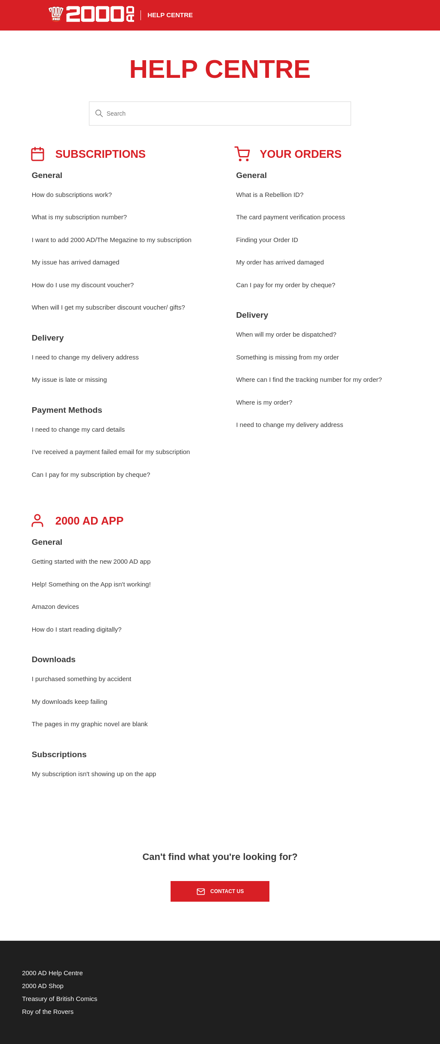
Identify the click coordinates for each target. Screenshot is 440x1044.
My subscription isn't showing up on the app (94, 773)
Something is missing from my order (287, 357)
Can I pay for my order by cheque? (286, 285)
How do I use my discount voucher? (83, 285)
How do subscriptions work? (72, 194)
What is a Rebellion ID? (270, 194)
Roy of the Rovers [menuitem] (47, 1011)
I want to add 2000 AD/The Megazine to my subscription (112, 239)
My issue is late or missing (69, 379)
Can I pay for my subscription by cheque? (91, 474)
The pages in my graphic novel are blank (90, 724)
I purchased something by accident (81, 678)
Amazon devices (55, 606)
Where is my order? (264, 402)
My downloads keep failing (69, 701)
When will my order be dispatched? (286, 334)
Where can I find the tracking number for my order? (309, 379)
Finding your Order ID (267, 239)
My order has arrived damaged (280, 262)
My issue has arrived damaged (75, 262)
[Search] (220, 113)
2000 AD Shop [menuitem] (43, 985)
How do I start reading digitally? (77, 629)
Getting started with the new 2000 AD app (91, 561)
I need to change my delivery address (85, 357)
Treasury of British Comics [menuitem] (59, 998)
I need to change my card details (78, 429)
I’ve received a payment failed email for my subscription (111, 451)
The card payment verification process (290, 217)
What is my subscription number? (79, 217)
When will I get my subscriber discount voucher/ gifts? (108, 307)
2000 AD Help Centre (52, 972)
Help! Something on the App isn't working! (91, 584)
